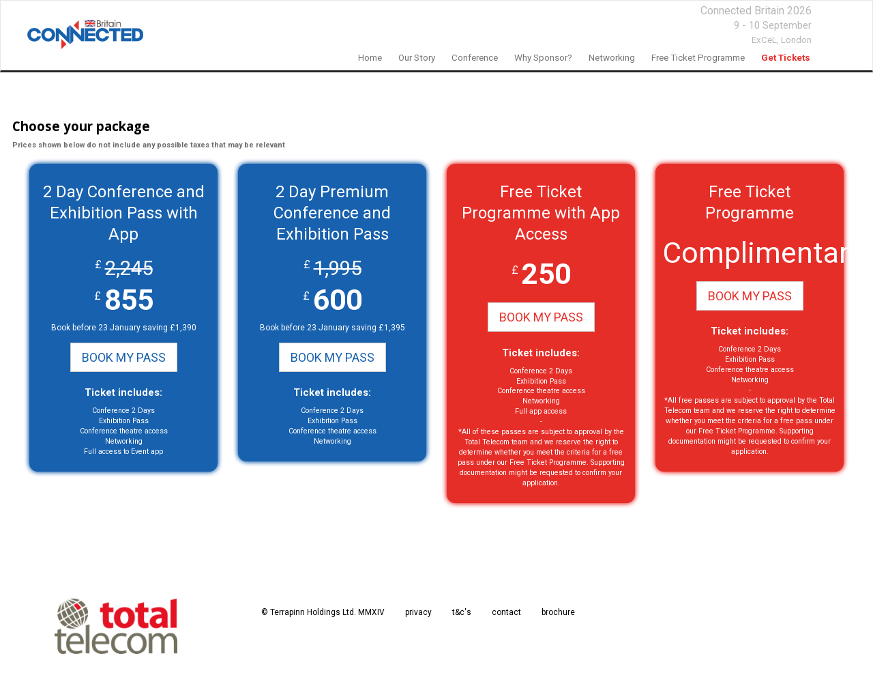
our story (416, 58)
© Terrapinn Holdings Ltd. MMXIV (323, 612)
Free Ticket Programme (698, 58)
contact (506, 612)
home (370, 58)
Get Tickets (785, 58)
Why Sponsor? (543, 58)
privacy (418, 612)
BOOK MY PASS (124, 357)
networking (612, 58)
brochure (558, 612)
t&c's (461, 612)
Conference (475, 58)
